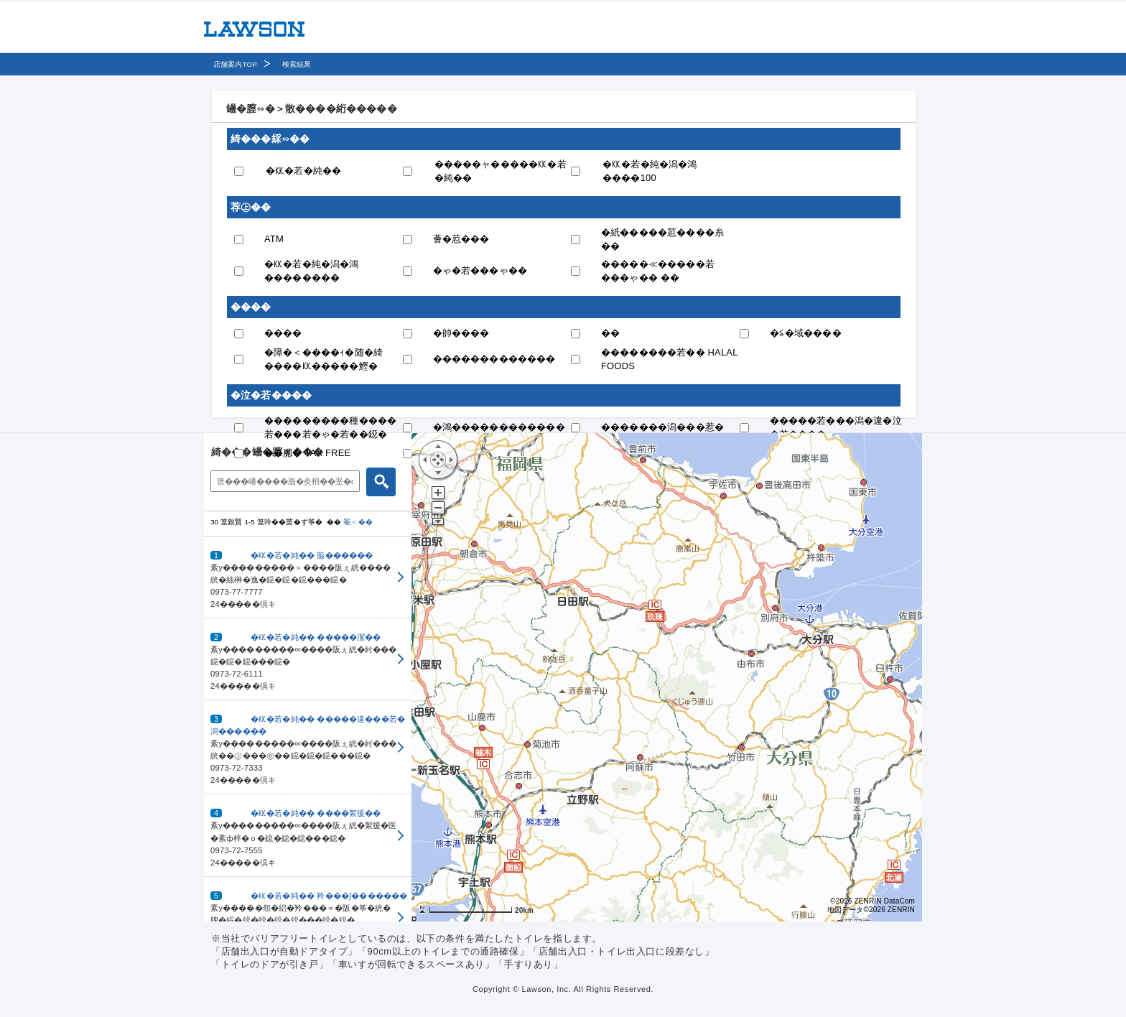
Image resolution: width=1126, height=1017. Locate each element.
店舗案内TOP (235, 64)
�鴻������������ (499, 427)
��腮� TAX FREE (307, 452)
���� (283, 333)
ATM (274, 238)
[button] (307, 577)
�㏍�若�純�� (303, 170)
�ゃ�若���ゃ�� (480, 270)
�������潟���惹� (662, 427)
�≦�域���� (806, 333)
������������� (494, 358)
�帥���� (461, 333)
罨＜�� (358, 522)
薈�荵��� (461, 238)
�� (610, 333)
